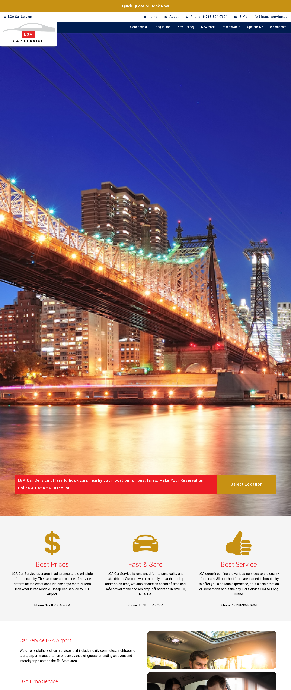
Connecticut (138, 27)
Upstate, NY (255, 27)
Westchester (279, 27)
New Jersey (186, 27)
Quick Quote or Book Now (145, 6)
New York (208, 27)
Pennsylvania (231, 27)
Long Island (162, 27)
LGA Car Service (20, 17)
